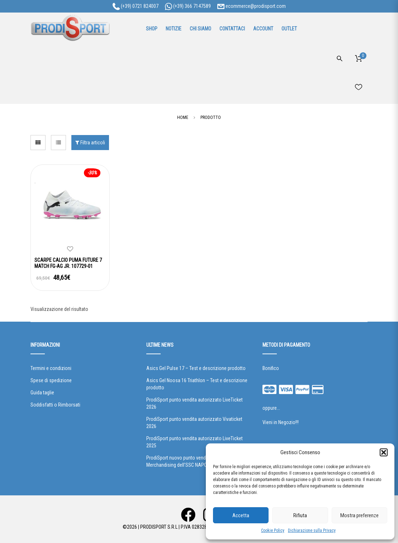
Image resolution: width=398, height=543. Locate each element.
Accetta (240, 515)
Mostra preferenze (359, 515)
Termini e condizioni (50, 368)
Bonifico (270, 368)
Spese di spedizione (51, 380)
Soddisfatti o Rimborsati (55, 405)
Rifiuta (300, 515)
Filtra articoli (90, 142)
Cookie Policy (272, 530)
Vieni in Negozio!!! (280, 422)
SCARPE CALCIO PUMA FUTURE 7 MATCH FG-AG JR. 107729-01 (68, 263)
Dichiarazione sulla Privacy (312, 530)
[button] (383, 452)
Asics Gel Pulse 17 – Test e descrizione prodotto (196, 368)
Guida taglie (42, 392)
